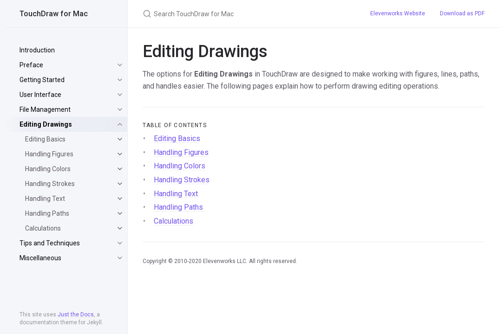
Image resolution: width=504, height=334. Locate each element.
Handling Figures (49, 154)
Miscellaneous (40, 258)
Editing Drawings (46, 124)
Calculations (43, 228)
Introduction (37, 50)
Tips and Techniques (50, 243)
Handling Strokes (50, 183)
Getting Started (42, 80)
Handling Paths (47, 213)
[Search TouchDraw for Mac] (245, 13)
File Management (45, 109)
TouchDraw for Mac (54, 13)
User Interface (40, 94)
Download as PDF (462, 13)
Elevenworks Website (397, 13)
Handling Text (45, 198)
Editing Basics (45, 139)
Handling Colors (48, 169)
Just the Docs (76, 314)
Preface (31, 65)
